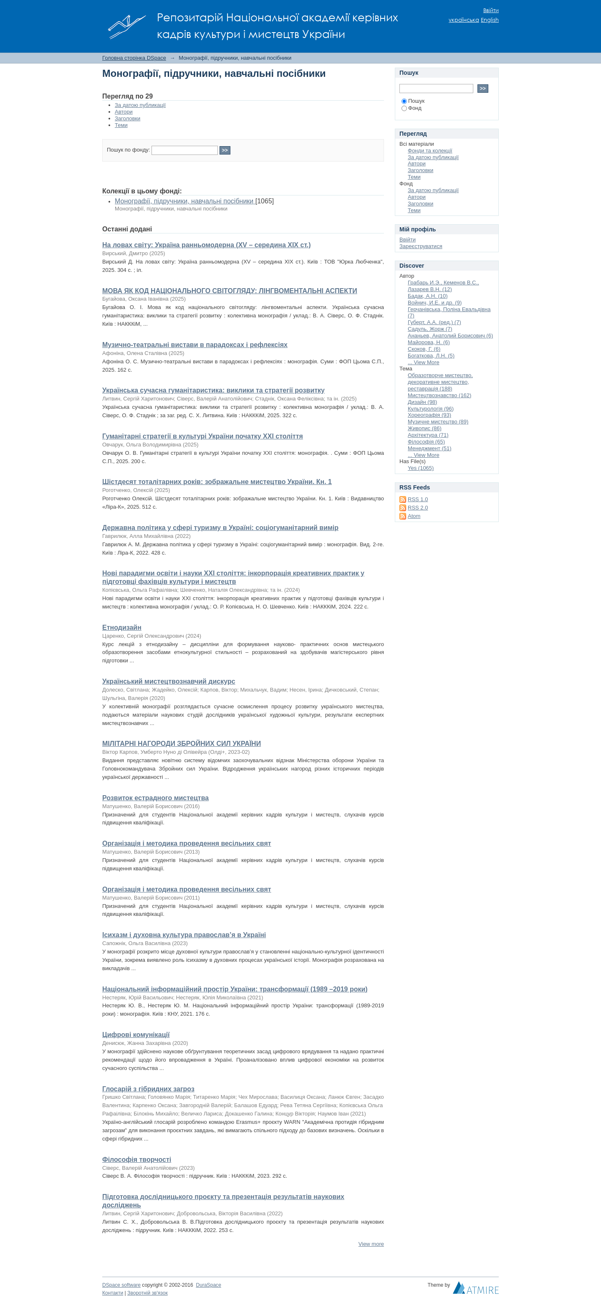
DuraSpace (208, 1285)
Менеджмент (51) (430, 448)
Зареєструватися (420, 246)
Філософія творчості (136, 1159)
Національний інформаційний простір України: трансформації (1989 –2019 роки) (235, 989)
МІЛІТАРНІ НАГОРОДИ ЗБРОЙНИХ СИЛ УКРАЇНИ (181, 743)
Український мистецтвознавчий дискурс (168, 681)
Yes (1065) (421, 468)
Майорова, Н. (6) (429, 342)
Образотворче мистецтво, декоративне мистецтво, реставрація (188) (440, 382)
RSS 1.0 (418, 499)
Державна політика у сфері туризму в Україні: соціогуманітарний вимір (220, 527)
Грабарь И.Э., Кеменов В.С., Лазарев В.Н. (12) (443, 285)
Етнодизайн (121, 627)
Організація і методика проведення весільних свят (186, 843)
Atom (414, 516)
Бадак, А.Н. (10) (428, 296)
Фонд (412, 108)
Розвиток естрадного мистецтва (155, 797)
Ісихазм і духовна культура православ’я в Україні (184, 934)
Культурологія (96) (431, 409)
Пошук (413, 101)
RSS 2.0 (418, 507)
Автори (124, 112)
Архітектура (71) (428, 435)
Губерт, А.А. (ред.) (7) (434, 322)
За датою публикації (140, 105)
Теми (121, 125)
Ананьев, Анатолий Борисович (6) (450, 335)
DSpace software (121, 1285)
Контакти (112, 1293)
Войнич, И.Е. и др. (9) (435, 302)
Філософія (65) (426, 442)
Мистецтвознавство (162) (439, 395)
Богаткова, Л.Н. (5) (431, 355)
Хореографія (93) (429, 415)
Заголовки (127, 118)
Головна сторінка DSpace (134, 58)
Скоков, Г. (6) (424, 349)
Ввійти (491, 10)
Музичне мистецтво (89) (438, 421)
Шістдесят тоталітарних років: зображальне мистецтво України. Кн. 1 (217, 481)
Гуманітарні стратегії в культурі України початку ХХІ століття (202, 436)
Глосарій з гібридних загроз (148, 1089)
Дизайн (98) (422, 402)
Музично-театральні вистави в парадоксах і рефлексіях (195, 344)
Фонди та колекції (430, 150)
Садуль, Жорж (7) (430, 329)
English (490, 19)
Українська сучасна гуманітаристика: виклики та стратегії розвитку (213, 390)
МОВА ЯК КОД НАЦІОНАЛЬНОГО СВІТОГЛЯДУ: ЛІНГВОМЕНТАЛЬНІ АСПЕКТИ (229, 290)
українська (464, 19)
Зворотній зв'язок (147, 1293)
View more (371, 1244)
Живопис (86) (425, 428)
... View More (423, 362)
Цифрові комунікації (135, 1034)
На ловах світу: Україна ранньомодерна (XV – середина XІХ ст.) (206, 244)
